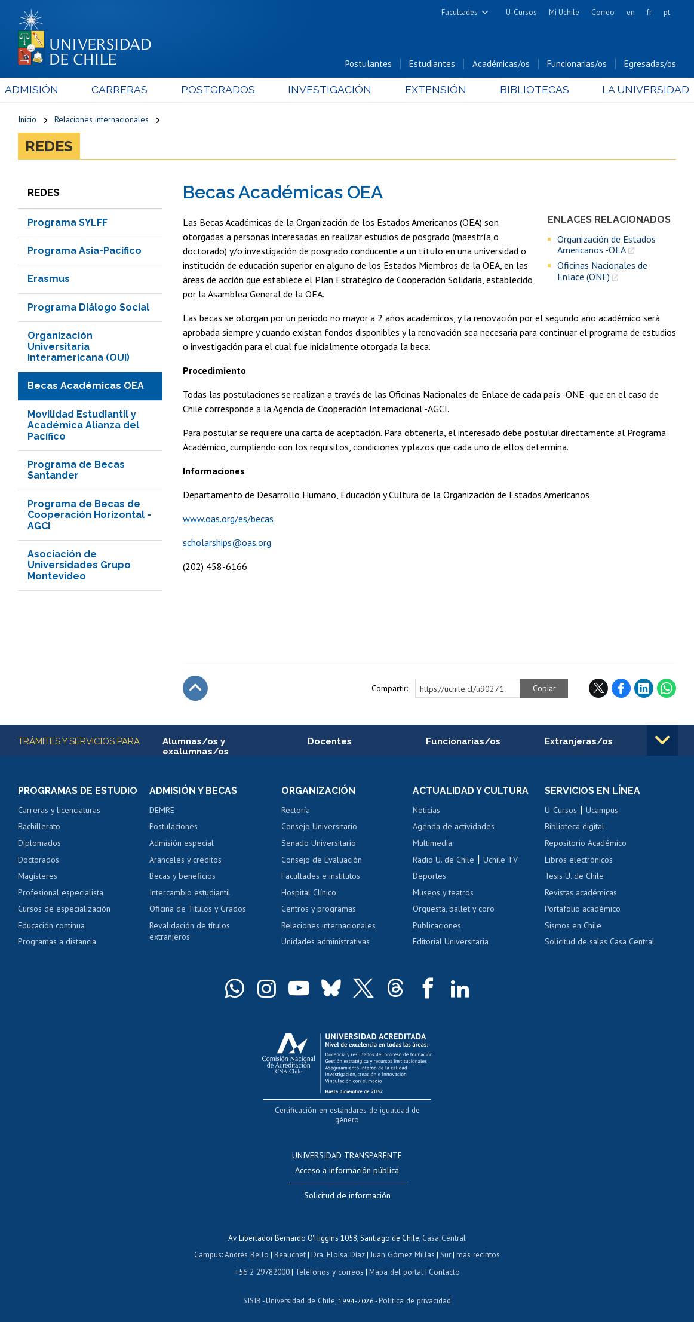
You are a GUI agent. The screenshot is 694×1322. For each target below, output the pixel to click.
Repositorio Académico (586, 844)
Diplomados (39, 844)
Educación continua (51, 926)
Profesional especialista (60, 893)
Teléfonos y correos (329, 1261)
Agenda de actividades (454, 827)
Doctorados (38, 860)
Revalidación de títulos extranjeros (189, 932)
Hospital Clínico (308, 893)
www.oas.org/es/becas (228, 519)
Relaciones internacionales (101, 120)
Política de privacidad (413, 1289)
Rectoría (295, 811)
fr (649, 12)
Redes (49, 147)
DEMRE (161, 811)
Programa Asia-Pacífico (84, 251)
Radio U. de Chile (443, 860)
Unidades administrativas (325, 942)
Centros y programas (318, 909)
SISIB (253, 1289)
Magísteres (37, 877)
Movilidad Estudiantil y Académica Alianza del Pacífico (83, 426)
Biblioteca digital (574, 827)
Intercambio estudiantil (190, 893)
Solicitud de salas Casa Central (600, 942)
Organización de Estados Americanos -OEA (606, 245)
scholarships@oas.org (227, 543)
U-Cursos (521, 12)
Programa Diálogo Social (88, 308)
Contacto (442, 1261)
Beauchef (291, 1245)
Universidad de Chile (300, 1289)
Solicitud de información (347, 1185)
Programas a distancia (57, 942)
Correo (603, 12)
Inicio (27, 120)
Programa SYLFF (67, 223)
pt (667, 12)
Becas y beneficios (182, 877)
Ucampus (602, 811)
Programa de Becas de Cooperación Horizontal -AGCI (89, 515)
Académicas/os (501, 64)
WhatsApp (666, 689)
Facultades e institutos (320, 877)
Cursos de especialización (64, 909)
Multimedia (432, 844)
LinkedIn (643, 688)
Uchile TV (500, 860)
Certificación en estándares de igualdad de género (348, 1111)
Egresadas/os (650, 64)
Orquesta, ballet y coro (454, 909)
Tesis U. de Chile (574, 877)
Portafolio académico (583, 909)
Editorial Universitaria (451, 942)
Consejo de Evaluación (321, 860)
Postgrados (222, 90)
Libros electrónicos (579, 860)
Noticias (426, 811)
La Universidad (631, 90)
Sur (444, 1245)
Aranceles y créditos (185, 860)
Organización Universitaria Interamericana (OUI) (78, 347)
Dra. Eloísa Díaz (338, 1245)
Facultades (459, 12)
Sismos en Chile (573, 926)
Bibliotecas (524, 90)
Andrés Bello (248, 1245)
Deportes (429, 877)
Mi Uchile (564, 12)
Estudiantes (432, 64)
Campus (209, 1245)
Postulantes (368, 64)
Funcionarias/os (577, 64)
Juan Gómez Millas (402, 1245)
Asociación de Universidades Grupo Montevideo (79, 565)
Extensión (429, 90)
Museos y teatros (443, 893)
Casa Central (444, 1228)
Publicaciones (437, 926)
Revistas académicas (581, 893)
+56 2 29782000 (263, 1261)
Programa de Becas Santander (76, 470)
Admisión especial (181, 844)
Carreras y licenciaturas (59, 811)
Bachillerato (39, 827)
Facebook (621, 689)
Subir (195, 688)
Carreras (128, 90)
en (631, 12)
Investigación (329, 90)
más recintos (476, 1245)
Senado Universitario (318, 844)
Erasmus (48, 280)
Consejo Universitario (319, 827)
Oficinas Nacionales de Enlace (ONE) (602, 272)
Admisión (45, 90)
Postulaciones (173, 827)
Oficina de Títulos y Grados (197, 909)
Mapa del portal (395, 1261)
